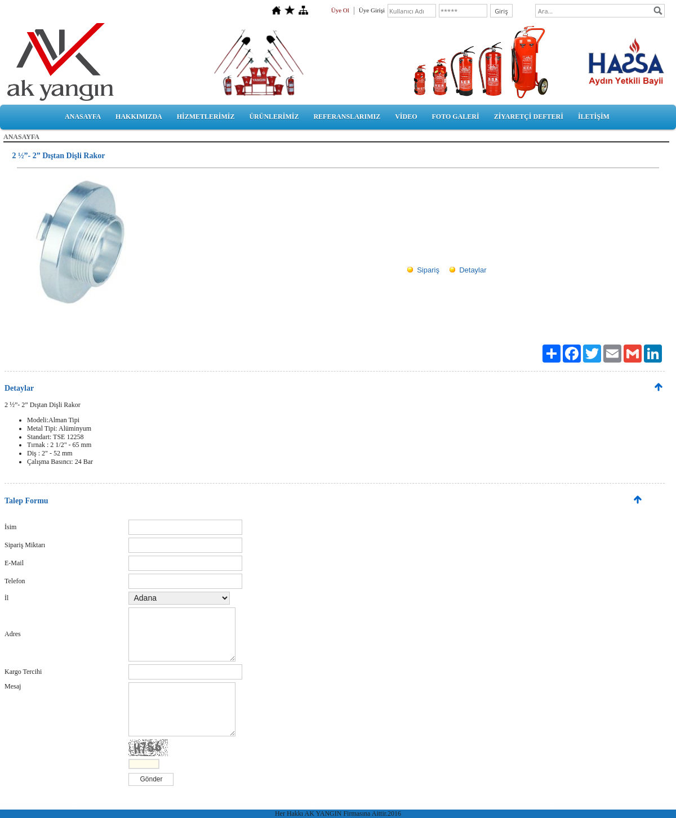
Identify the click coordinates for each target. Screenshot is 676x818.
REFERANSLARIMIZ (346, 116)
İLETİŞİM (594, 116)
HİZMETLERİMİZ (206, 116)
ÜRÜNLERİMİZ (274, 116)
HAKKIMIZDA (138, 116)
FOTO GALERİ (455, 116)
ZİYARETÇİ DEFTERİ (528, 116)
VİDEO (406, 116)
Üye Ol (340, 10)
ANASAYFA (83, 116)
